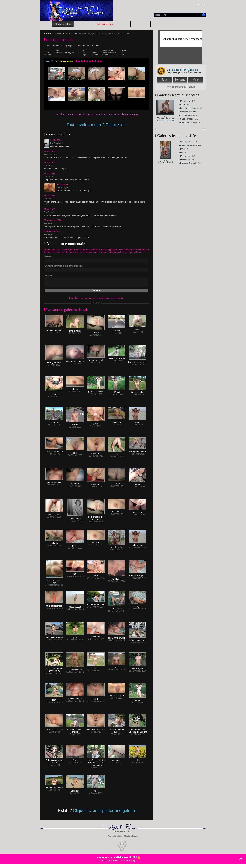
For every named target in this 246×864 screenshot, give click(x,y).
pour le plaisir (54, 513)
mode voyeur (75, 606)
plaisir (75, 544)
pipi (75, 636)
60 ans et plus (137, 391)
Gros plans (116, 608)
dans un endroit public (116, 729)
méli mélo (116, 511)
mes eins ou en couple (54, 580)
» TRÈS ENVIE (185, 115)
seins (116, 666)
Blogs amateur (140, 24)
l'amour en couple (96, 359)
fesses (137, 329)
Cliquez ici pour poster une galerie (104, 810)
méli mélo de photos (96, 728)
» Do (181, 152)
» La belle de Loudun (188, 108)
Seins (75, 388)
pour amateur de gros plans (96, 517)
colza (137, 759)
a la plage (75, 790)
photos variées (54, 481)
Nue (54, 699)
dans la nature (75, 330)
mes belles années (54, 636)
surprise (116, 330)
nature (137, 483)
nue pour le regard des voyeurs (54, 669)
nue (96, 790)
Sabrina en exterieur (137, 361)
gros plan (137, 511)
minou (96, 332)
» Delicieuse (184, 160)
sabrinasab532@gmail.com (67, 53)
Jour (164, 79)
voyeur (137, 421)
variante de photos (54, 787)
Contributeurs (160, 24)
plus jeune (116, 421)
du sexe (75, 452)
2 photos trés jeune (137, 575)
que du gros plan (116, 694)
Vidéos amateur (84, 24)
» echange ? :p (185, 142)
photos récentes (75, 669)
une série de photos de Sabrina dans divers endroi (96, 761)
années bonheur (54, 329)
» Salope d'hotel (186, 119)
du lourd (116, 483)
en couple (96, 453)
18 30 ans (54, 421)
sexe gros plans (54, 361)
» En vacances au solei (189, 122)
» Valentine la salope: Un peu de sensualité (165, 119)
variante (54, 542)
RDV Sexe (122, 24)
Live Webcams (105, 24)
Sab (96, 575)
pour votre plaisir (96, 391)
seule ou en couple (54, 451)
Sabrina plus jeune (137, 639)
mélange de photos (137, 450)
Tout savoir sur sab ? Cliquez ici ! (97, 124)
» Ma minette (185, 101)
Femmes (79, 33)
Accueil (46, 24)
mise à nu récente (116, 357)
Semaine (180, 79)
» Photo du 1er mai (187, 112)
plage (137, 605)
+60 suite (116, 391)
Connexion (201, 4)
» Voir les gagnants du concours (180, 87)
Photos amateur (62, 24)
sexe (54, 393)
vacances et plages (75, 360)
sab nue (75, 483)
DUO (75, 573)
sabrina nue (137, 544)
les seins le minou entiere (75, 729)
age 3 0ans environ (116, 637)
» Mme (182, 104)
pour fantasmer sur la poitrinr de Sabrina (137, 729)
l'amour (96, 423)
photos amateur (129, 114)
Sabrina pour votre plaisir (54, 760)
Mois (196, 79)
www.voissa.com (83, 114)
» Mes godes (185, 156)
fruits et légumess (54, 605)
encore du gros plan (96, 603)
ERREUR (116, 578)
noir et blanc (75, 518)
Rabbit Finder (50, 33)
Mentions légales (131, 836)
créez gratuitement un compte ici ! (108, 298)
